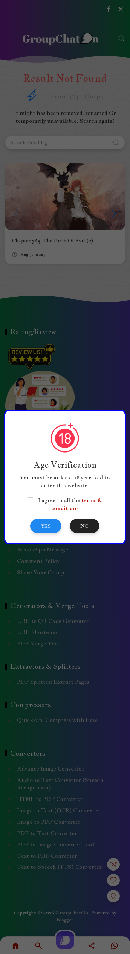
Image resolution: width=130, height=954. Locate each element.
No (84, 526)
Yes (46, 526)
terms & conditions (76, 504)
